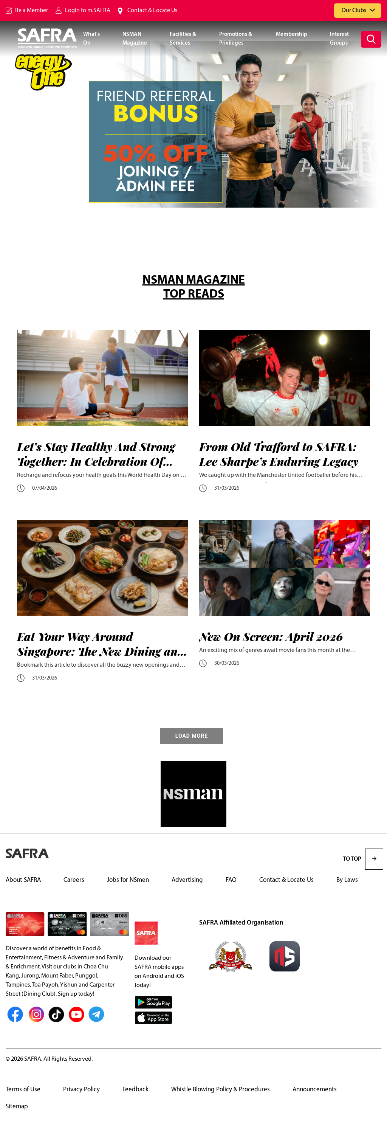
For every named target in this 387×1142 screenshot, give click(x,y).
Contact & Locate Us (152, 11)
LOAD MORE (191, 736)
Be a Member (31, 11)
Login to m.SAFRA (87, 11)
